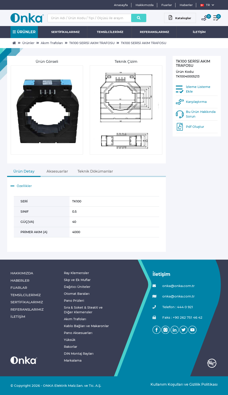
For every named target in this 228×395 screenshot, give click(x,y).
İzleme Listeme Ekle (198, 89)
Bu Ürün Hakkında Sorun (201, 114)
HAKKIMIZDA (21, 273)
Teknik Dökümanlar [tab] (95, 171)
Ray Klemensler (76, 273)
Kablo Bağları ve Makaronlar (86, 326)
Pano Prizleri (74, 301)
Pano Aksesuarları (78, 333)
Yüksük (69, 340)
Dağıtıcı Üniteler (77, 287)
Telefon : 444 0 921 (173, 307)
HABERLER (19, 280)
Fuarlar (166, 5)
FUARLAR (18, 287)
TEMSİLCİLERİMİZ (110, 32)
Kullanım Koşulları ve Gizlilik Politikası (182, 384)
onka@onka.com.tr (174, 286)
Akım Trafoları (52, 43)
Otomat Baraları (77, 294)
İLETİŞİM (199, 32)
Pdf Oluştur (195, 127)
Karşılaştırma (196, 102)
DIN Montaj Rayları (79, 354)
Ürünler (28, 43)
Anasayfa (121, 5)
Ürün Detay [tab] (24, 171)
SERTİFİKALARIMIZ (65, 32)
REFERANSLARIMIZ (154, 32)
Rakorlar (70, 347)
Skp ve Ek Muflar (77, 280)
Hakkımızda (145, 5)
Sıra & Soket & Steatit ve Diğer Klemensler (83, 309)
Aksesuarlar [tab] (57, 171)
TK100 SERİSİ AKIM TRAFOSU (92, 43)
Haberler (186, 5)
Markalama (72, 360)
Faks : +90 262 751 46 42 (177, 317)
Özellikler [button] (21, 186)
